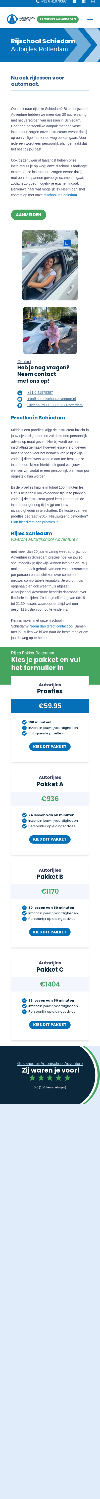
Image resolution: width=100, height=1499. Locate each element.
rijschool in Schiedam (60, 195)
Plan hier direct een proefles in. (35, 522)
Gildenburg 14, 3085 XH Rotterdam (54, 405)
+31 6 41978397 (40, 392)
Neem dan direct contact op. (52, 626)
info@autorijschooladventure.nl (51, 399)
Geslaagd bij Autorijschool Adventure (50, 1063)
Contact (24, 362)
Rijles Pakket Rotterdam (32, 653)
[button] (58, 19)
